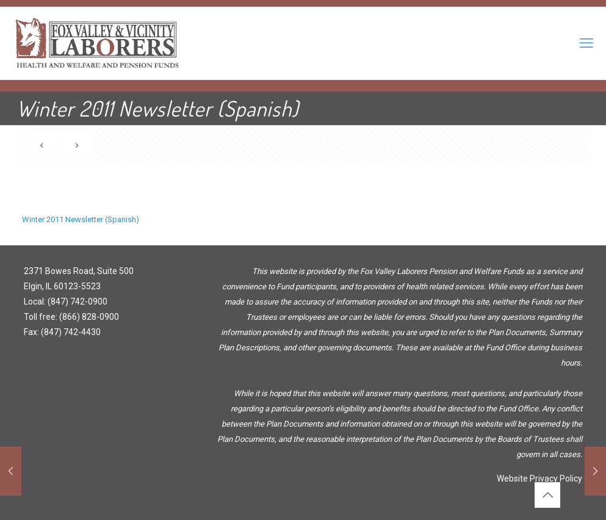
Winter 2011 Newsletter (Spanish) (80, 219)
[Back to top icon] (547, 495)
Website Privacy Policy (539, 478)
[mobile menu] (586, 43)
